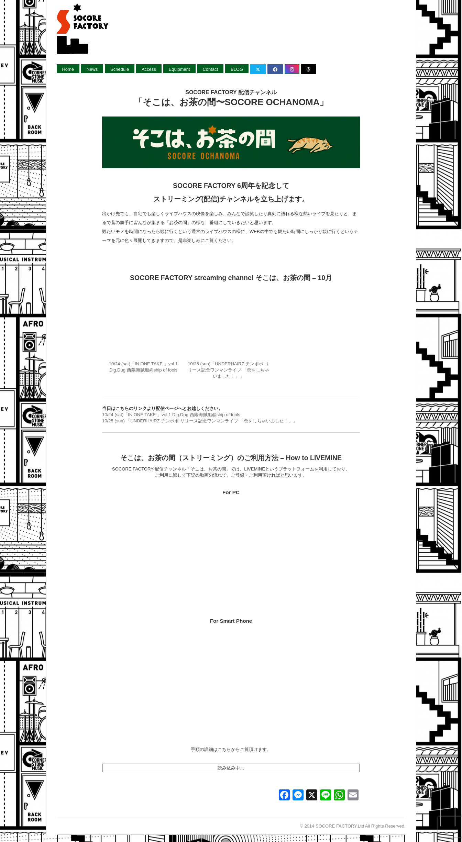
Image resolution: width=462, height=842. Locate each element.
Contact (211, 69)
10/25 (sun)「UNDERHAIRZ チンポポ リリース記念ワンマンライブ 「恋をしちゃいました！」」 (228, 326)
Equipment (179, 69)
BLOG (237, 69)
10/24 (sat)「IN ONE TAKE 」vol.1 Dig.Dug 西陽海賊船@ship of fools (143, 326)
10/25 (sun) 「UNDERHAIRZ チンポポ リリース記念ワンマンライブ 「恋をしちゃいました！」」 (199, 419)
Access (149, 69)
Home (68, 69)
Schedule (120, 69)
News (92, 69)
